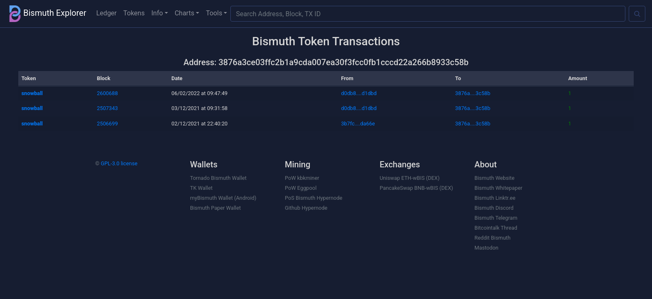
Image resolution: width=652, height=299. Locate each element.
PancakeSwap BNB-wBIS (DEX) (416, 188)
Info (157, 13)
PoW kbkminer (302, 178)
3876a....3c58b (473, 93)
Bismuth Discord (494, 208)
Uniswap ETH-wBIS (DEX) (410, 178)
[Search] (637, 14)
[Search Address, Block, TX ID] (427, 14)
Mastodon (486, 248)
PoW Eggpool (300, 188)
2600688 (107, 93)
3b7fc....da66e (358, 123)
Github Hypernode (306, 208)
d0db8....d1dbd (359, 93)
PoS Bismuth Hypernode (313, 198)
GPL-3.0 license (119, 163)
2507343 (107, 108)
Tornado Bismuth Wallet (218, 178)
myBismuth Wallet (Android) (223, 198)
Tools (214, 13)
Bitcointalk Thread (495, 228)
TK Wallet (201, 188)
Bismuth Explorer (46, 13)
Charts (184, 13)
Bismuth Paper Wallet (215, 208)
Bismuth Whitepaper (498, 188)
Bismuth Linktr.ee (495, 198)
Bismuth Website (494, 178)
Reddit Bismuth (492, 238)
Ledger (106, 13)
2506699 (107, 123)
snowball (32, 93)
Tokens (134, 13)
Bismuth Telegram (495, 218)
